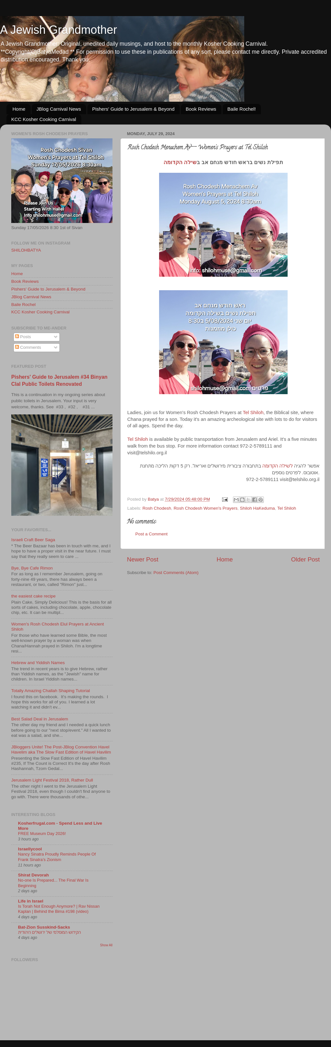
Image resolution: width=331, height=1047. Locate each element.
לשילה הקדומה (278, 465)
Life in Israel (30, 901)
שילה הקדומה (180, 162)
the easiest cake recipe (33, 596)
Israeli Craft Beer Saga (33, 539)
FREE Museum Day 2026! (42, 833)
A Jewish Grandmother (58, 29)
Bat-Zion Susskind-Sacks (44, 927)
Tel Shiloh (253, 412)
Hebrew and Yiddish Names (38, 662)
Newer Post (142, 559)
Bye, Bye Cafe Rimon (32, 568)
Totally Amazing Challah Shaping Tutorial (50, 690)
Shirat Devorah (33, 875)
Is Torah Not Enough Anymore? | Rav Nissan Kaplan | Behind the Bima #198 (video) (59, 909)
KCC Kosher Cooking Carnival (43, 119)
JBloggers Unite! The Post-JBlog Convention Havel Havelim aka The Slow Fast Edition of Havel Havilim (61, 750)
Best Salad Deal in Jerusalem (39, 719)
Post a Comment (151, 534)
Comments (28, 347)
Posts (23, 336)
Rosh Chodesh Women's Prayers (205, 508)
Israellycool (30, 849)
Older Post (305, 559)
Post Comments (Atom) (176, 572)
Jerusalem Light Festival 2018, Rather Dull (52, 780)
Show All (106, 945)
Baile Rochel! (242, 109)
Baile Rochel (23, 304)
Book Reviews (201, 109)
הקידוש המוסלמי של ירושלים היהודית (49, 932)
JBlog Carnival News (59, 109)
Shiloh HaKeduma (257, 508)
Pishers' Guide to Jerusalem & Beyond (133, 109)
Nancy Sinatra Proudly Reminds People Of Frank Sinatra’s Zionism (57, 857)
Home (19, 109)
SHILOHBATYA (26, 250)
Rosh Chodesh (156, 508)
